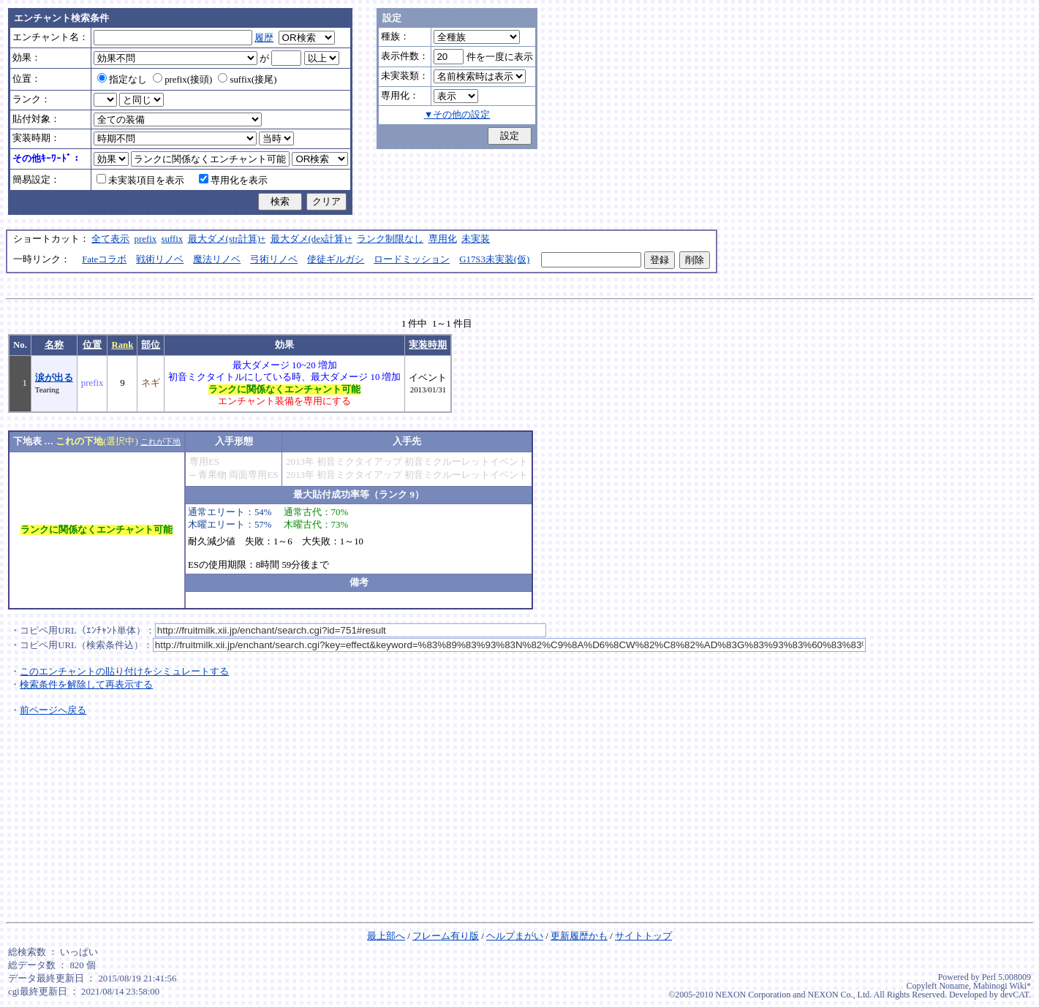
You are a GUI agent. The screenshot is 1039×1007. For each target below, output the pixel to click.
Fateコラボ (104, 259)
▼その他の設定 (457, 115)
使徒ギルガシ (335, 259)
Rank (122, 345)
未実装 (475, 239)
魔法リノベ (217, 259)
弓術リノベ (274, 259)
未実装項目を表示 (140, 180)
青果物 (212, 475)
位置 (92, 345)
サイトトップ (643, 936)
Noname (954, 986)
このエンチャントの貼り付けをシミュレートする (124, 671)
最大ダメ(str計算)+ (227, 239)
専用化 (442, 239)
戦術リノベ (160, 259)
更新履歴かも (579, 936)
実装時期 (428, 345)
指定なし (122, 80)
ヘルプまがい (514, 936)
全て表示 (110, 239)
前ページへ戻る (53, 710)
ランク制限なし (390, 239)
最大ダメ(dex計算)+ (311, 239)
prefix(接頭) (182, 80)
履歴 (263, 38)
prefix (146, 239)
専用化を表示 (233, 180)
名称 (54, 345)
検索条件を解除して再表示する (86, 685)
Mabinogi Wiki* (1002, 986)
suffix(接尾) (247, 80)
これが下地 (160, 441)
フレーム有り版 (445, 936)
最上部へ (386, 936)
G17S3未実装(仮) (494, 259)
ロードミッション (412, 259)
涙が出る (54, 378)
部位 (150, 345)
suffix (173, 239)
